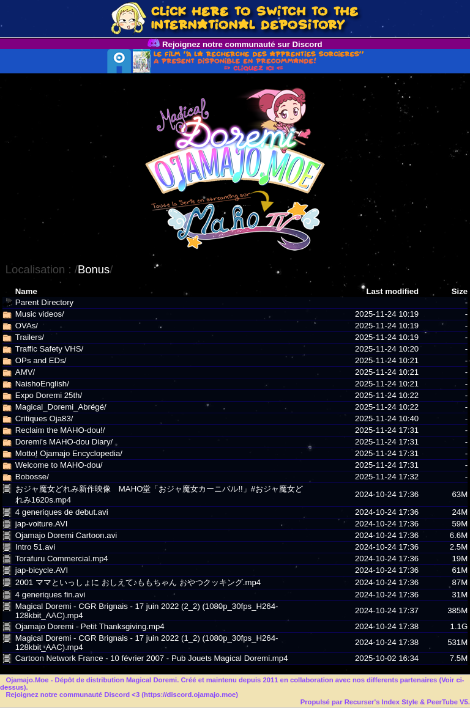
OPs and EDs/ (41, 360)
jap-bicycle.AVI (41, 570)
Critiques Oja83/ (44, 418)
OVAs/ (26, 325)
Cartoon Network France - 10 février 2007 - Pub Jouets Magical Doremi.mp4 (151, 658)
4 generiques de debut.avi (61, 512)
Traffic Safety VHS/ (49, 348)
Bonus (94, 269)
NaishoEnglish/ (42, 383)
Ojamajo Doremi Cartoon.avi (66, 535)
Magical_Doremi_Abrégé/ (60, 406)
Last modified (392, 291)
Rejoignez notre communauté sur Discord (234, 44)
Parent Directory (44, 302)
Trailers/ (29, 337)
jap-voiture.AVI (41, 523)
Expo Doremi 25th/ (48, 395)
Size (460, 291)
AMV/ (25, 372)
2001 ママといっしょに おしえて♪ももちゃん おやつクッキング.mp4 (138, 582)
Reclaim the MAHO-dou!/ (60, 430)
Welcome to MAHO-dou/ (59, 465)
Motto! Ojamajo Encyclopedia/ (68, 453)
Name (26, 291)
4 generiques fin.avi (50, 594)
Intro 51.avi (35, 546)
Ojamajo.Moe (27, 680)
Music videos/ (39, 314)
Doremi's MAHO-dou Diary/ (64, 441)
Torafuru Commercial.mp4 (61, 558)
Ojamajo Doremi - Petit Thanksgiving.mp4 (90, 626)
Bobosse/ (32, 476)
